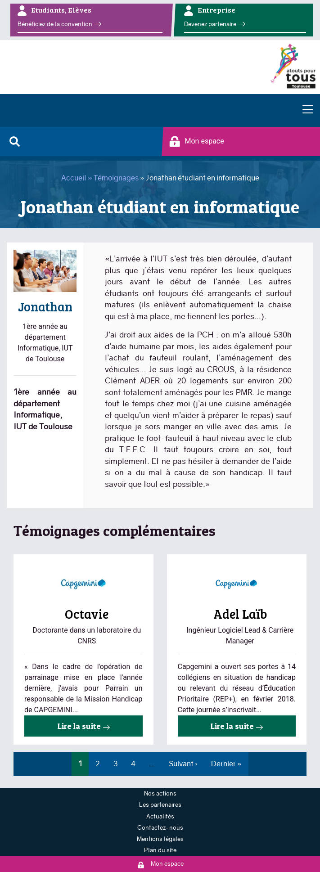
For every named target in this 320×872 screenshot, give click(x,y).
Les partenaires (160, 805)
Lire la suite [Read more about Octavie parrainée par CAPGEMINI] (79, 726)
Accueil (73, 178)
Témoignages (116, 178)
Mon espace (196, 141)
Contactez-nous (160, 828)
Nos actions (160, 793)
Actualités (160, 816)
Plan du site (160, 850)
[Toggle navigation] (308, 110)
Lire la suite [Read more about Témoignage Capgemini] (232, 726)
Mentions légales (160, 839)
